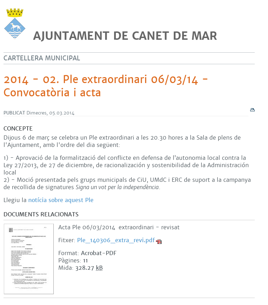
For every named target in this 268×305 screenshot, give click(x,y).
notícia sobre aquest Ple (61, 200)
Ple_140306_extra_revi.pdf (116, 240)
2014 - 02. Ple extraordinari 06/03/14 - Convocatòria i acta (106, 86)
